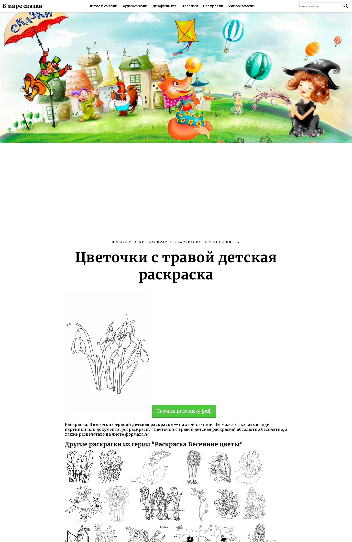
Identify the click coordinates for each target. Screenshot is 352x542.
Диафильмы (164, 6)
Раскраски (213, 6)
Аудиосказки (135, 6)
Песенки (189, 6)
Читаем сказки (103, 6)
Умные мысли (241, 6)
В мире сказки (22, 6)
